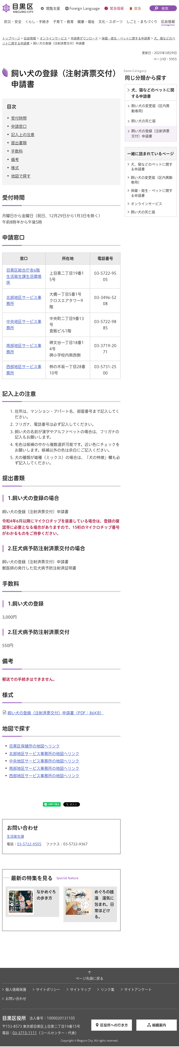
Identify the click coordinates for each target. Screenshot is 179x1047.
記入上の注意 (22, 135)
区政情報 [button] (168, 21)
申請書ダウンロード (84, 38)
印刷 (137, 53)
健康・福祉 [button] (86, 21)
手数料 (17, 152)
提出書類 (19, 143)
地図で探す (21, 177)
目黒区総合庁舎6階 (23, 271)
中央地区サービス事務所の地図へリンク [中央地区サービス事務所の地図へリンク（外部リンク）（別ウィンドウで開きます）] (44, 761)
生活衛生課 (15, 837)
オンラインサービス (53, 38)
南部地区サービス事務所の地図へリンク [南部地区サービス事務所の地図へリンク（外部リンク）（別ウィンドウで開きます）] (44, 769)
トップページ (11, 38)
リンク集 (107, 990)
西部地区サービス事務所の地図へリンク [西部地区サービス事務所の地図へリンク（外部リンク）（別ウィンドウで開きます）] (44, 776)
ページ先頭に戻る (89, 979)
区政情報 (30, 38)
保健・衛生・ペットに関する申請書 (126, 38)
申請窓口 (19, 127)
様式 (15, 168)
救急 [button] (137, 8)
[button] (50, 8)
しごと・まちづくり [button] (141, 21)
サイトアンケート (138, 990)
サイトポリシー (48, 990)
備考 (15, 160)
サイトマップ (80, 990)
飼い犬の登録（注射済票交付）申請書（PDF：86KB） (56, 713)
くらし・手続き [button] (37, 21)
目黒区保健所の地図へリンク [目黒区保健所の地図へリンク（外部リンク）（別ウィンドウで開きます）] (34, 747)
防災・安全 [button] (12, 21)
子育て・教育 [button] (63, 21)
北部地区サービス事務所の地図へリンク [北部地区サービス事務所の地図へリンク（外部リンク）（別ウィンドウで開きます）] (44, 754)
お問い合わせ (15, 999)
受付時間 (19, 119)
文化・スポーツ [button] (110, 21)
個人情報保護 (15, 990)
